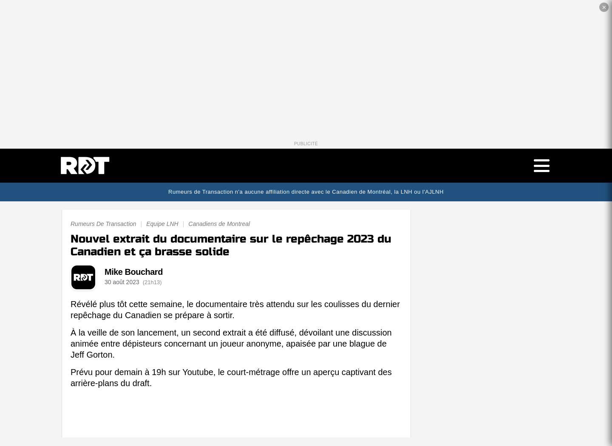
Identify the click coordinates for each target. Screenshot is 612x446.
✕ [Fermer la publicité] (604, 7)
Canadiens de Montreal (219, 223)
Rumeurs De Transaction (103, 223)
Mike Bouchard (134, 272)
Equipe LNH (162, 223)
